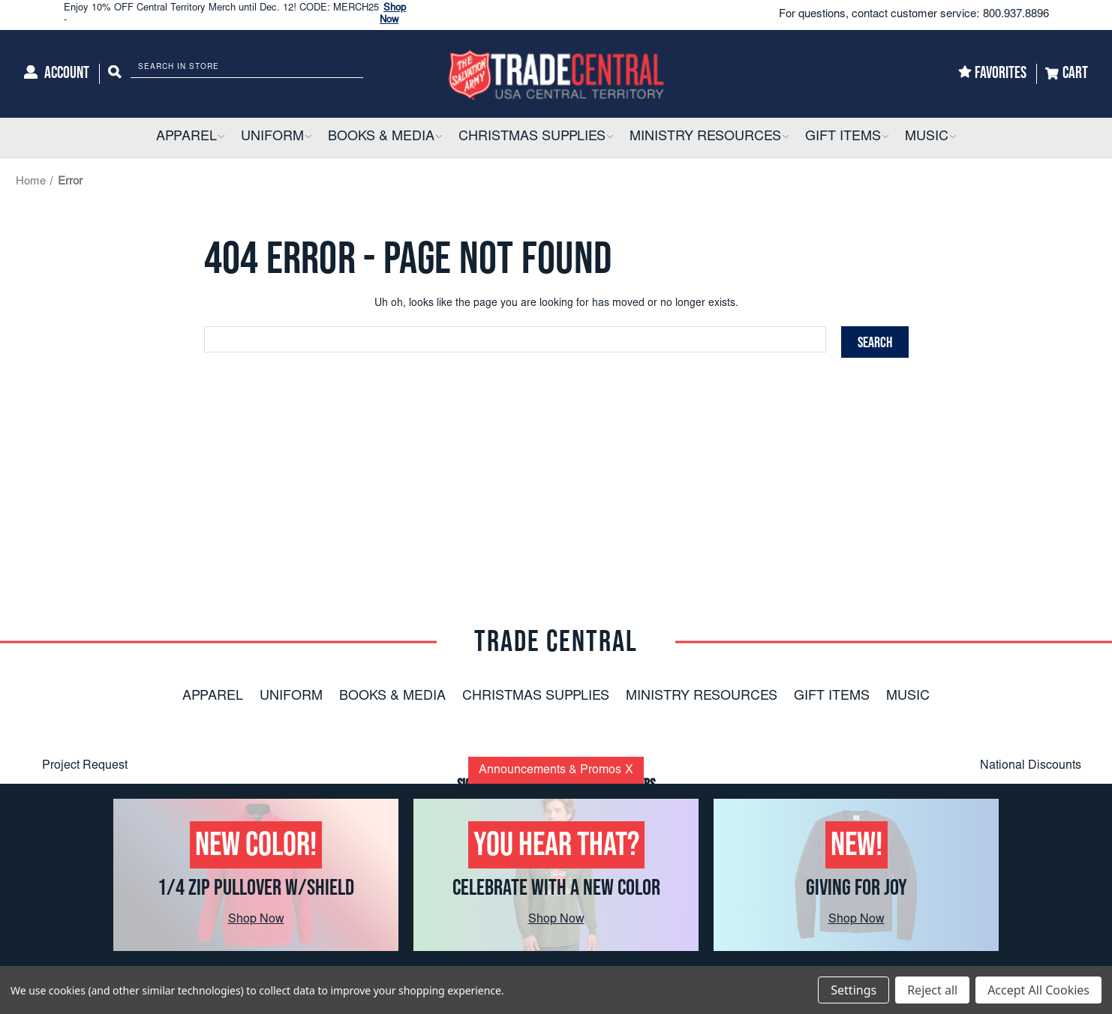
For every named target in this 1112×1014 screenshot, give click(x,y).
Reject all (932, 990)
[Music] (930, 138)
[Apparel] (190, 138)
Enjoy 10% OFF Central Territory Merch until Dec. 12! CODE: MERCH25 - (245, 14)
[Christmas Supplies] (535, 138)
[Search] (115, 74)
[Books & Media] (385, 138)
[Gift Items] (847, 138)
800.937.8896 (1016, 14)
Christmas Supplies (535, 697)
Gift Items (832, 697)
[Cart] (1066, 74)
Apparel (212, 697)
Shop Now (256, 920)
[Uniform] (276, 138)
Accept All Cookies (1038, 990)
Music (908, 697)
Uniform (291, 697)
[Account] (57, 74)
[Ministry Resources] (709, 138)
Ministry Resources (701, 697)
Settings (853, 990)
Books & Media (392, 697)
